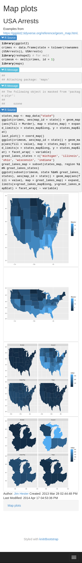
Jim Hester (21, 493)
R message (9, 69)
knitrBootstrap (48, 539)
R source (8, 37)
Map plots (14, 505)
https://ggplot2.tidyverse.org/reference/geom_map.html (40, 33)
